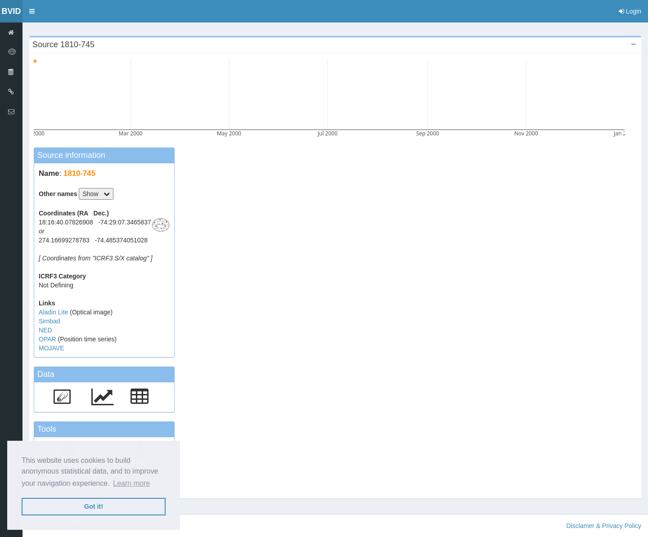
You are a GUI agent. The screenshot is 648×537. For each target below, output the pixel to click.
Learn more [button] (131, 483)
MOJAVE (51, 348)
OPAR (48, 339)
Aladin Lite (54, 312)
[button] (31, 11)
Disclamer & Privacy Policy (604, 525)
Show (96, 193)
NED (45, 330)
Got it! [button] (93, 506)
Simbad (49, 321)
